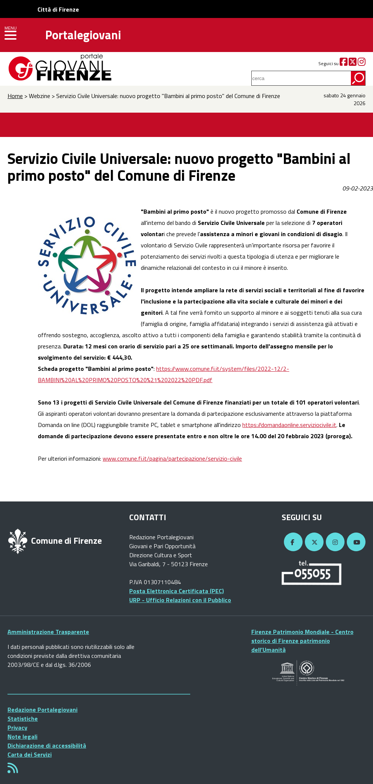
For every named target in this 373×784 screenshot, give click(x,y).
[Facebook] (344, 63)
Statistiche (22, 718)
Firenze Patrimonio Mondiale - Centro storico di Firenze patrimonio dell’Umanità (302, 640)
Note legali (22, 736)
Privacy (17, 727)
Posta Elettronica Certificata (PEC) (176, 590)
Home (15, 95)
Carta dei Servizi (29, 754)
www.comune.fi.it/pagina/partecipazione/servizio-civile (172, 458)
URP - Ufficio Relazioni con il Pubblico (180, 599)
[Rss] (12, 770)
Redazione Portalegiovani (42, 709)
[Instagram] (362, 63)
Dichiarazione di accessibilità (46, 745)
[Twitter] (353, 63)
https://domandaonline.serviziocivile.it (289, 424)
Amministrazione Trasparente (48, 631)
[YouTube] (355, 542)
